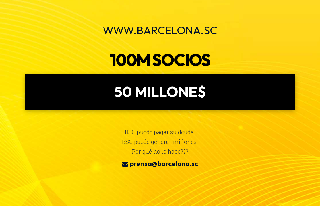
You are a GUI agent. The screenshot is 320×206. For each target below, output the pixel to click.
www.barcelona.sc (160, 30)
